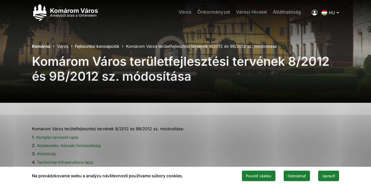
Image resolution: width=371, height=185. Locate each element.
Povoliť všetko (248, 175)
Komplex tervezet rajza (58, 137)
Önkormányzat (213, 14)
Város (182, 14)
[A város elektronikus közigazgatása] (314, 14)
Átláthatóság (290, 14)
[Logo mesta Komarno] (65, 14)
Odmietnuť (290, 175)
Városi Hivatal (252, 14)
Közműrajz (47, 153)
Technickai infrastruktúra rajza (66, 162)
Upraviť (326, 175)
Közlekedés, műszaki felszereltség (70, 145)
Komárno (41, 46)
